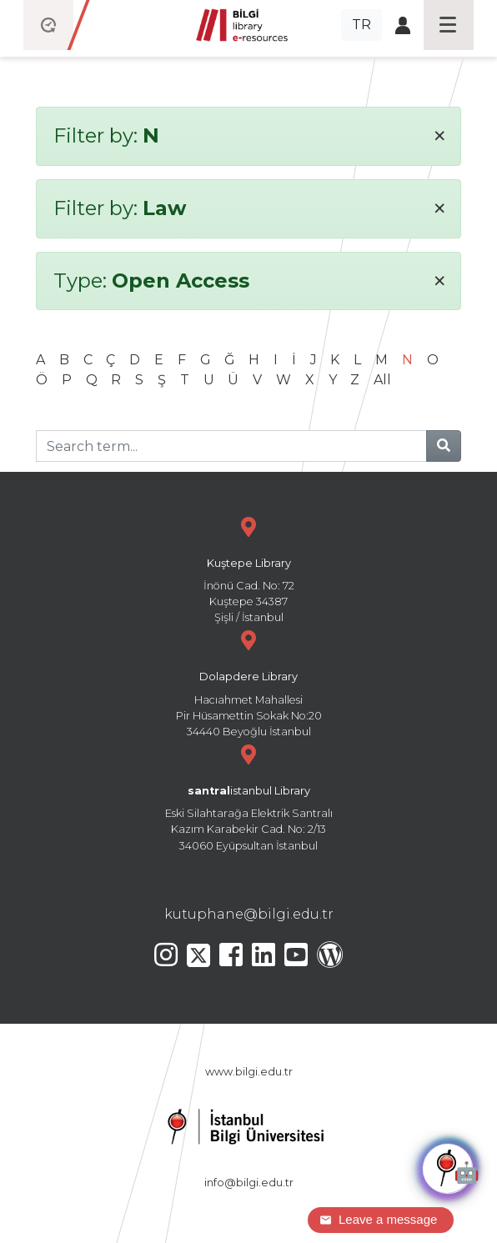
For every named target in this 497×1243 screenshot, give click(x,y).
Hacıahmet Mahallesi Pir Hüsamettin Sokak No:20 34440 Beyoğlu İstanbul (248, 681)
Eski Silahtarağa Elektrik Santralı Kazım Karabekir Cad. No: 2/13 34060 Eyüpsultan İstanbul (248, 795)
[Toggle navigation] (449, 25)
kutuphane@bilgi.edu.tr (249, 914)
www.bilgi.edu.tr (249, 1071)
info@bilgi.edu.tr (249, 1182)
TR (361, 25)
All (382, 380)
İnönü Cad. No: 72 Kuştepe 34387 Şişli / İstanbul (248, 568)
